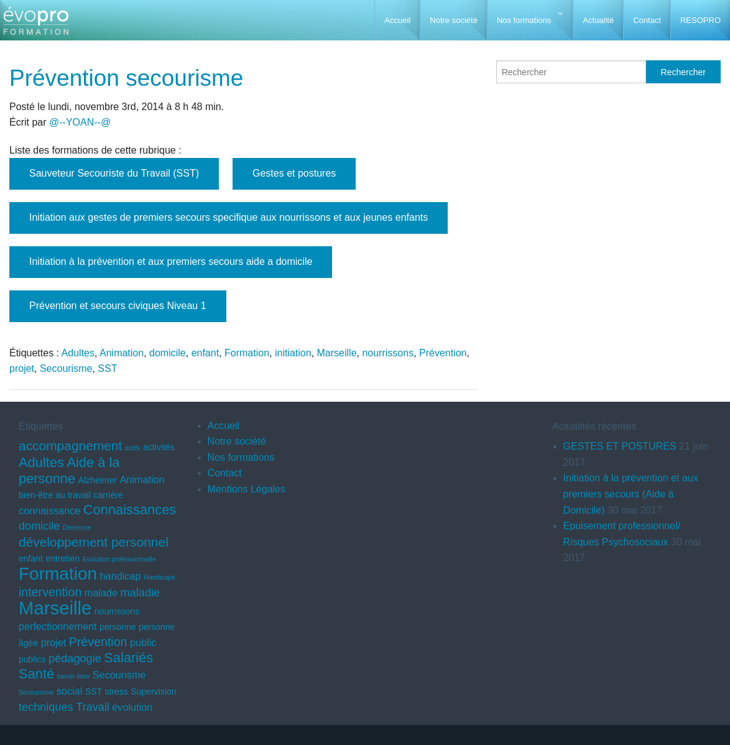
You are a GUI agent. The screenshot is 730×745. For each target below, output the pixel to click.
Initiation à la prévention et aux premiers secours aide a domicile (170, 261)
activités (159, 447)
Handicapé (159, 577)
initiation (293, 353)
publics (32, 659)
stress (115, 691)
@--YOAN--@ (80, 122)
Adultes (78, 353)
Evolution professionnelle (118, 559)
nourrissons (388, 353)
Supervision (153, 691)
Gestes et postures (294, 173)
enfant (205, 353)
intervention (50, 592)
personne (117, 627)
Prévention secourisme (126, 78)
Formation (246, 353)
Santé (36, 674)
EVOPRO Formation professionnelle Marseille (36, 25)
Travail (92, 707)
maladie (140, 592)
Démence (77, 527)
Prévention (443, 353)
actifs (133, 447)
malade (101, 592)
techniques (46, 707)
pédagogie (75, 658)
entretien (62, 558)
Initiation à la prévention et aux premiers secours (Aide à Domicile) (630, 494)
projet (21, 368)
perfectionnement (58, 626)
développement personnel (94, 542)
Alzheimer (97, 480)
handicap (120, 575)
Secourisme (66, 368)
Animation (121, 353)
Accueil (397, 20)
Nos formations (524, 20)
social (70, 690)
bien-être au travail (55, 495)
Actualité (598, 20)
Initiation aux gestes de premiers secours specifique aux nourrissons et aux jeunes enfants (228, 217)
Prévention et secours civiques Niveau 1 (117, 305)
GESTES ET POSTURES (620, 446)
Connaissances (129, 509)
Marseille (337, 353)
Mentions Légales (246, 489)
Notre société (454, 20)
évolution (132, 707)
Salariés (128, 657)
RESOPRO (700, 20)
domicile (167, 353)
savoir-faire (73, 676)
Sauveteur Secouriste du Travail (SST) (114, 173)
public (143, 642)
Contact (647, 20)
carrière (109, 495)
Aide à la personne (69, 470)
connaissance (49, 510)
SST (107, 368)
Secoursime (36, 692)
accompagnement (70, 445)
